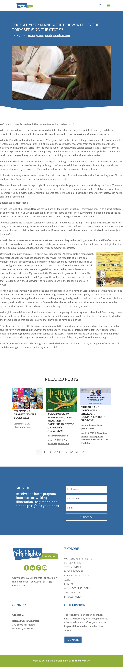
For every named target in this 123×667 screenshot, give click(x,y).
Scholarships (72, 563)
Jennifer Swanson (59, 435)
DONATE (73, 640)
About (68, 580)
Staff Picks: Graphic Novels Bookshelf (25, 414)
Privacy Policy (73, 597)
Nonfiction (63, 443)
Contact (69, 584)
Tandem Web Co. (81, 660)
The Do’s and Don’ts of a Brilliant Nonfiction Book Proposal (93, 413)
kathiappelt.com (44, 124)
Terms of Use (72, 593)
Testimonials (72, 567)
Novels (48, 35)
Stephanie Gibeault (94, 425)
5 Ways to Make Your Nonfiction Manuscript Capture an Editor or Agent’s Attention (61, 422)
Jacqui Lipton (87, 428)
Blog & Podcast (73, 571)
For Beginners (35, 35)
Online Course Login (77, 588)
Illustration (19, 427)
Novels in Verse (61, 35)
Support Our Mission (77, 576)
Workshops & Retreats (78, 559)
